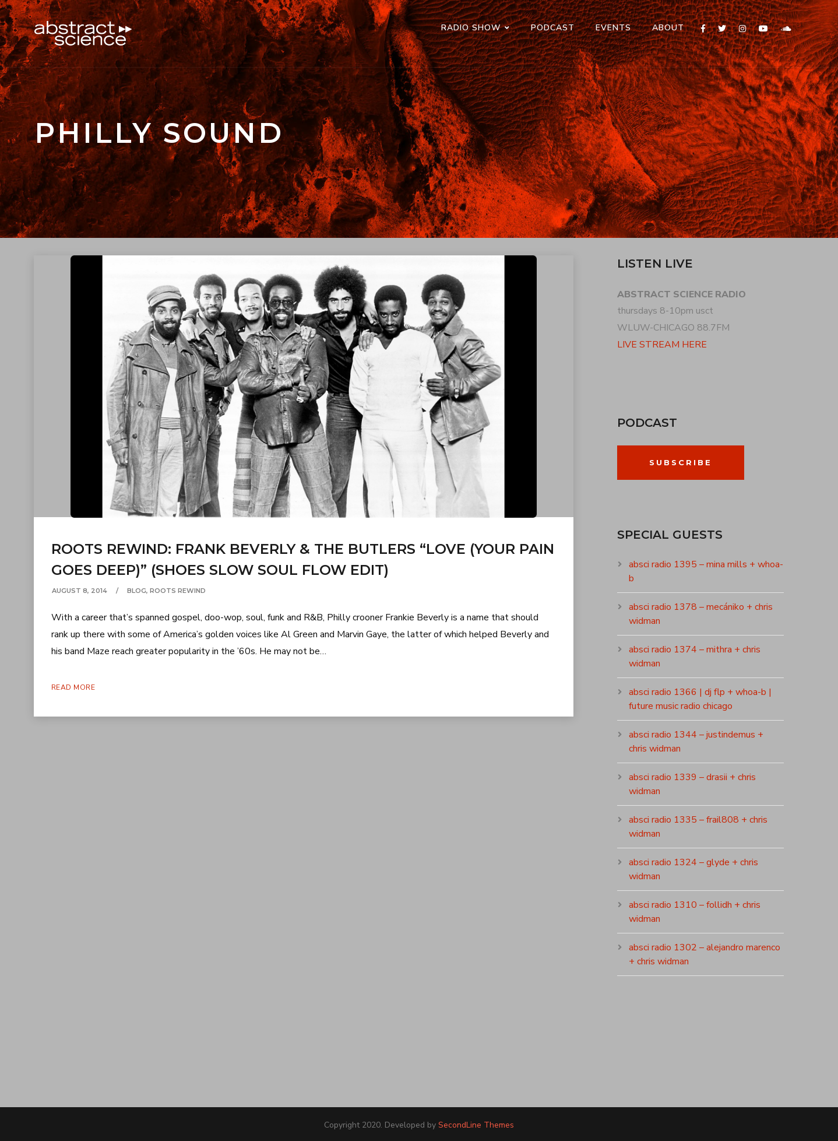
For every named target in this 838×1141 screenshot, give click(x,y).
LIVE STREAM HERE (662, 344)
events (613, 27)
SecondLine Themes (476, 1125)
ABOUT (668, 27)
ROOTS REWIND (178, 591)
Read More (73, 687)
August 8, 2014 (79, 591)
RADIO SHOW (471, 27)
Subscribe (680, 462)
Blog (136, 591)
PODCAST (553, 27)
